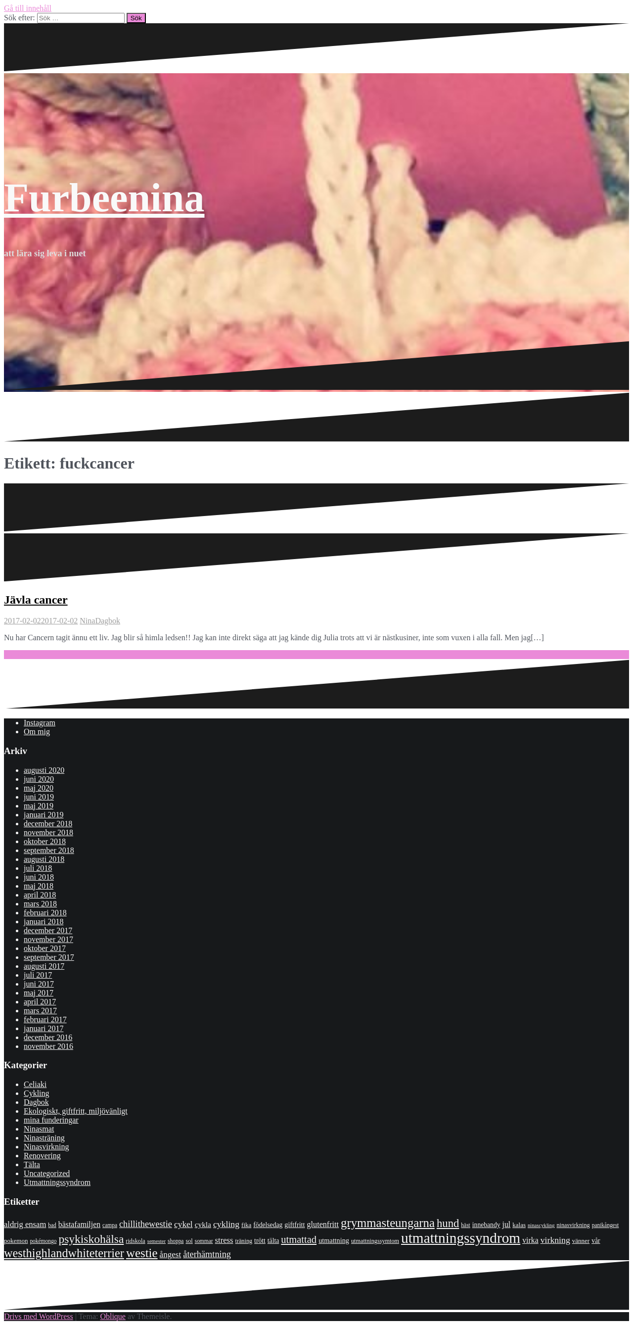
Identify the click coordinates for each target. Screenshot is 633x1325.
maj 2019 (38, 806)
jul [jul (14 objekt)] (506, 1224)
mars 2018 (40, 903)
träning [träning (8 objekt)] (243, 1240)
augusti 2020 (44, 770)
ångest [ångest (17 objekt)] (170, 1254)
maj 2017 (38, 993)
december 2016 (48, 1037)
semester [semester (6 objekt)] (156, 1241)
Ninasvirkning (46, 1146)
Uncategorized (47, 1173)
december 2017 (48, 930)
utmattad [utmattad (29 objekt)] (298, 1239)
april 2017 (40, 1001)
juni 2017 (39, 984)
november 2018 (48, 832)
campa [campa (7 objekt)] (109, 1225)
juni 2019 (39, 797)
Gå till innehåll (27, 8)
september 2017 (49, 957)
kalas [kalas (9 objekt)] (519, 1225)
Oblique (113, 1316)
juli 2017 (38, 975)
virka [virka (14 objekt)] (530, 1240)
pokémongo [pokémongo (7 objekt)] (43, 1241)
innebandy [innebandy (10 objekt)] (486, 1225)
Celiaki (35, 1084)
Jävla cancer (36, 599)
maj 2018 (38, 886)
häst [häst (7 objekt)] (465, 1225)
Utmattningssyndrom (57, 1182)
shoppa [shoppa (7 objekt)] (175, 1241)
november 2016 (48, 1046)
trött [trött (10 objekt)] (260, 1240)
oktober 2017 (45, 948)
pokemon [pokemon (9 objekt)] (16, 1240)
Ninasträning (44, 1138)
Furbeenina (104, 197)
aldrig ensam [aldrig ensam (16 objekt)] (25, 1224)
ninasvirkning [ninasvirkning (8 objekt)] (572, 1225)
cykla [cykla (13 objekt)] (203, 1224)
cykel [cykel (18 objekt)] (183, 1224)
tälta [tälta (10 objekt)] (273, 1240)
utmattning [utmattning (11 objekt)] (333, 1240)
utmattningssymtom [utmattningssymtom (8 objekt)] (375, 1240)
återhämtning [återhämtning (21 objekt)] (207, 1254)
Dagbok (107, 620)
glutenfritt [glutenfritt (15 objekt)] (323, 1224)
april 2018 (40, 895)
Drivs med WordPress (38, 1316)
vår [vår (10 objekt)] (595, 1240)
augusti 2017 (44, 966)
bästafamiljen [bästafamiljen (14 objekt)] (79, 1224)
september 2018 (49, 850)
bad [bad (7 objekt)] (52, 1225)
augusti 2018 (44, 859)
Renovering (42, 1155)
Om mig (37, 731)
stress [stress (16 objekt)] (224, 1240)
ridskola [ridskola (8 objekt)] (135, 1240)
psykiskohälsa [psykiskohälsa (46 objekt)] (91, 1238)
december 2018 (48, 823)
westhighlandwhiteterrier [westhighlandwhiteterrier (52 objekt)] (64, 1253)
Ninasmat (39, 1129)
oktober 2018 (45, 841)
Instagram (39, 722)
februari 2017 (45, 1019)
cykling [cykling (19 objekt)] (226, 1224)
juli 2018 (38, 868)
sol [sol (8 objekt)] (188, 1240)
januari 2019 (43, 814)
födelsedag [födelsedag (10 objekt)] (267, 1225)
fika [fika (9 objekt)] (246, 1225)
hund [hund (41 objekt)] (448, 1223)
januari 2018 (43, 921)
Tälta (32, 1164)
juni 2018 (39, 877)
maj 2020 (38, 788)
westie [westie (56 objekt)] (142, 1253)
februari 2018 (45, 912)
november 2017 (48, 939)
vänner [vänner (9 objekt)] (580, 1240)
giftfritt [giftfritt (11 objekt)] (294, 1225)
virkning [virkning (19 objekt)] (555, 1240)
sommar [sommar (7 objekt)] (204, 1241)
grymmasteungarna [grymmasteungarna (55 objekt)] (388, 1223)
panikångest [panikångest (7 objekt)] (605, 1225)
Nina (87, 620)
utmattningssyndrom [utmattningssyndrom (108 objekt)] (460, 1238)
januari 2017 (43, 1028)
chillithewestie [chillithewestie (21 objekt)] (145, 1224)
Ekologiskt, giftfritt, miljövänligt (76, 1111)
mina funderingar (51, 1120)
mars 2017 (40, 1010)
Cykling (36, 1093)
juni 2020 (39, 779)
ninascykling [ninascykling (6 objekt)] (541, 1225)
